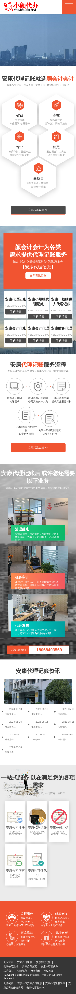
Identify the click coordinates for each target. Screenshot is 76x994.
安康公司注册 (24, 962)
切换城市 (22, 970)
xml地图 (35, 970)
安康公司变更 (29, 966)
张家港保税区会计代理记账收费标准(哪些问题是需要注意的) (66, 739)
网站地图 (49, 970)
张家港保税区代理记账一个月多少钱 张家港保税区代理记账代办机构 (66, 727)
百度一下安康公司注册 (29, 983)
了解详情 (15, 311)
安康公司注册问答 (55, 983)
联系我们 (8, 970)
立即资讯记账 (38, 275)
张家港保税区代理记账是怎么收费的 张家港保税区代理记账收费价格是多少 (66, 714)
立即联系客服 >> (38, 209)
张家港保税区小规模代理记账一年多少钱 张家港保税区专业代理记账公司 (39, 727)
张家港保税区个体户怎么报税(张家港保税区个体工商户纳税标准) (39, 714)
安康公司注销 (10, 966)
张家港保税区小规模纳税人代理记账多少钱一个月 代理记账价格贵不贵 (13, 739)
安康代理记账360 (35, 987)
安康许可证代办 (49, 966)
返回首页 (8, 962)
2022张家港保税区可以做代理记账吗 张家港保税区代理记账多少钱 (39, 739)
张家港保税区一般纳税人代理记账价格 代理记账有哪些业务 (13, 752)
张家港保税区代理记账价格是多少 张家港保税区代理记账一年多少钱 (13, 727)
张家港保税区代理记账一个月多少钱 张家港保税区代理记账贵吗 (13, 714)
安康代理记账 (43, 962)
